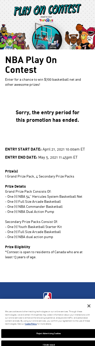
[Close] (88, 305)
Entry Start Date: (23, 149)
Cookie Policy (31, 324)
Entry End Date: (21, 157)
